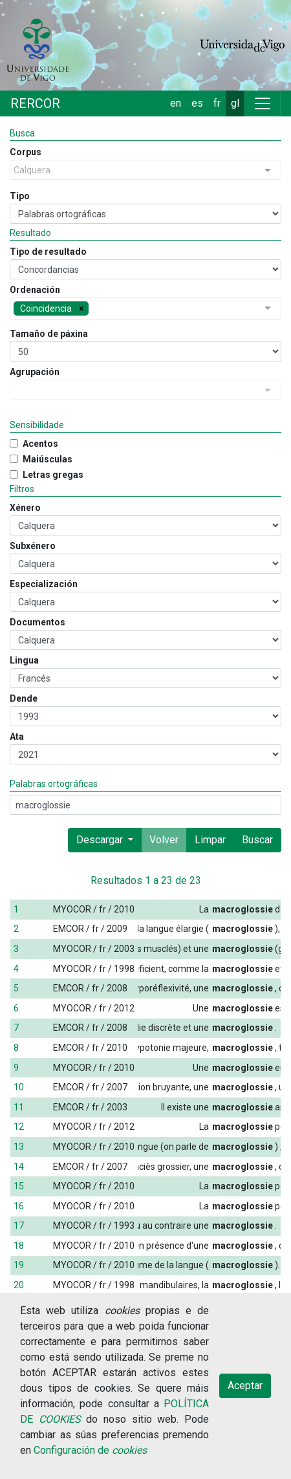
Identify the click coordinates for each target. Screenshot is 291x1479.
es (197, 103)
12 (19, 1126)
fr (217, 103)
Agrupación (34, 372)
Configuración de (90, 1450)
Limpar (210, 840)
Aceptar (245, 1385)
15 (19, 1186)
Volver (163, 840)
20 (19, 1285)
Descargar (100, 840)
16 (19, 1206)
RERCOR (35, 103)
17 (19, 1225)
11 (19, 1107)
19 (19, 1265)
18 (19, 1245)
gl (235, 103)
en (175, 103)
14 (19, 1166)
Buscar (257, 840)
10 (19, 1087)
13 (19, 1146)
